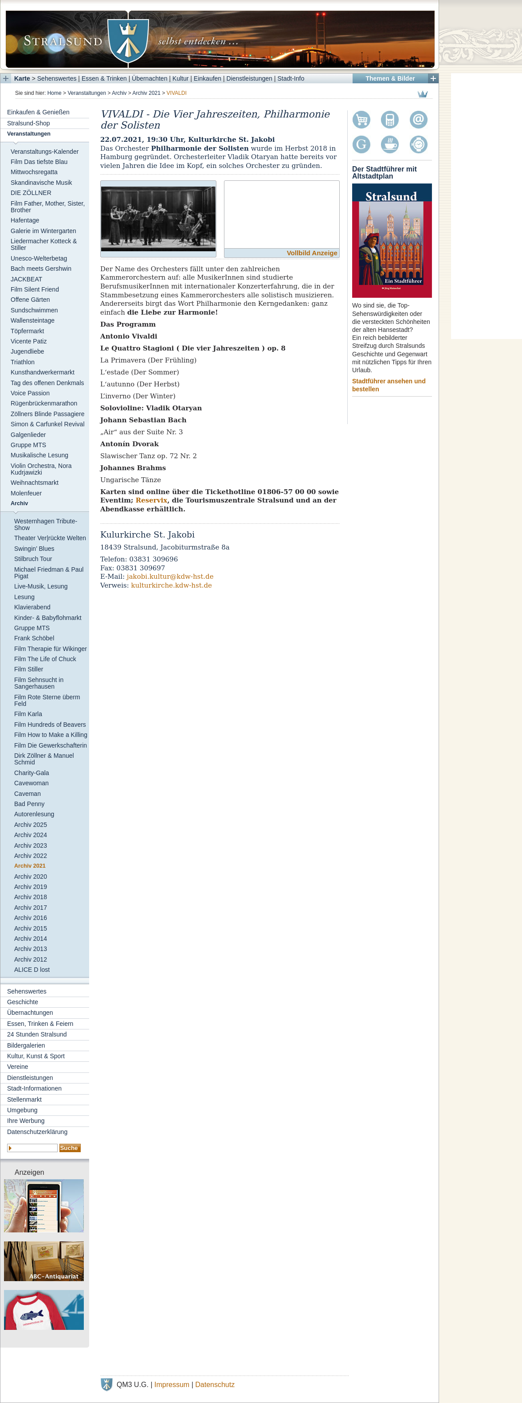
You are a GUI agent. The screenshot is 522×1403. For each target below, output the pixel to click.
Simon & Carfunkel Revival (48, 424)
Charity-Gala (31, 772)
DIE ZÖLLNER (31, 192)
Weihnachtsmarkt (35, 482)
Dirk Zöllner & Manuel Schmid (44, 759)
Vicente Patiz (29, 341)
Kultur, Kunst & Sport (36, 1056)
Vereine (17, 1066)
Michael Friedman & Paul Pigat (48, 573)
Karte (22, 78)
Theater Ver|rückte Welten (50, 538)
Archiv (119, 93)
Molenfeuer (26, 493)
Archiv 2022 (30, 855)
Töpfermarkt (27, 331)
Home (54, 93)
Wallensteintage (33, 320)
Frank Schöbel (34, 638)
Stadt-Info (291, 78)
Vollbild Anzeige (312, 253)
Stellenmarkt (24, 1099)
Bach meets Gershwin (41, 268)
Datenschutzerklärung (37, 1131)
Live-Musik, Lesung (41, 586)
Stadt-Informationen (34, 1088)
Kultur (181, 78)
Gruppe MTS (28, 444)
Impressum (171, 1384)
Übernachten (149, 78)
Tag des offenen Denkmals (47, 382)
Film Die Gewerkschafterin (50, 745)
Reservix (151, 500)
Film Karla (28, 713)
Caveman (27, 793)
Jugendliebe (27, 351)
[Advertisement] (486, 206)
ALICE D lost (32, 969)
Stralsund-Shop (28, 123)
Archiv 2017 (30, 907)
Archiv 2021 (147, 93)
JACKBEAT (26, 279)
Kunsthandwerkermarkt (43, 372)
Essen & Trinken (104, 78)
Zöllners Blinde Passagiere (48, 413)
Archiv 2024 (30, 834)
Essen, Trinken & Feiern (40, 1023)
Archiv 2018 (30, 896)
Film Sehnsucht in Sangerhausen (38, 683)
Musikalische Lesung (39, 455)
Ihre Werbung (26, 1120)
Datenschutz (215, 1384)
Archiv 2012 (30, 959)
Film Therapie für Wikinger (50, 648)
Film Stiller (28, 669)
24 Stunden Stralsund (37, 1034)
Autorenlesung (34, 814)
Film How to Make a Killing (50, 734)
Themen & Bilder (390, 78)
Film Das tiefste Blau (39, 161)
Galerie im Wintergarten (43, 230)
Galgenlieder (28, 434)
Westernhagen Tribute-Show (45, 524)
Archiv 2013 (30, 948)
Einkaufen (207, 78)
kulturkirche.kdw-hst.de (171, 585)
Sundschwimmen (34, 310)
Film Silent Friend (35, 289)
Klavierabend (32, 607)
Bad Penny (29, 803)
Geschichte (22, 1001)
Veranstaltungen (86, 93)
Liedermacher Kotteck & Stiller (44, 244)
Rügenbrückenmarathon (44, 403)
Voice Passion (30, 393)
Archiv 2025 (30, 824)
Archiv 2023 (30, 845)
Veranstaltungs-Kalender (44, 151)
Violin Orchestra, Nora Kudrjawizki (41, 469)
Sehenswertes (57, 78)
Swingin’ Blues (34, 548)
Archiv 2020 (30, 876)
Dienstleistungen (250, 78)
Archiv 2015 (30, 928)
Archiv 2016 (30, 917)
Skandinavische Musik (41, 182)
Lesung (24, 596)
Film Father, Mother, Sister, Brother (48, 207)
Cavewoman (31, 783)
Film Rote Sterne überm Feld (47, 700)
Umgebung (22, 1110)
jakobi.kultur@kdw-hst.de (170, 577)
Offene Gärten (30, 299)
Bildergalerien (26, 1045)
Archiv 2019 (30, 886)
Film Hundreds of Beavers (50, 724)
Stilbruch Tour (33, 558)
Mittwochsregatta (34, 171)
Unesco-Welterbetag (39, 258)
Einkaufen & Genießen (38, 112)
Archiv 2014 (30, 938)
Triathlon (23, 362)
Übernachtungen (30, 1012)
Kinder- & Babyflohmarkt (48, 617)
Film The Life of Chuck (45, 659)
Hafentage (25, 220)
